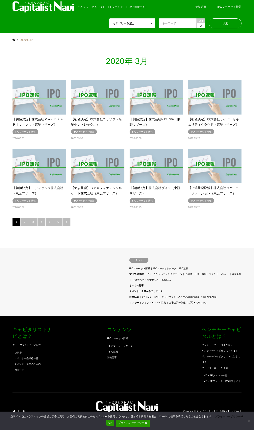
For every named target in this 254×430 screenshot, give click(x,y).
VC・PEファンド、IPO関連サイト (222, 381)
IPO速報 (183, 268)
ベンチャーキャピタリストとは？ (220, 350)
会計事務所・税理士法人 (145, 279)
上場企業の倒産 (177, 302)
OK (110, 422)
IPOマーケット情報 (229, 6)
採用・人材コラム (198, 302)
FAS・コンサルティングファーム (164, 274)
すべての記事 (136, 285)
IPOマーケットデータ (164, 268)
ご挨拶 (18, 352)
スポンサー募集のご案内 (27, 364)
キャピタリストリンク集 (215, 368)
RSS (24, 411)
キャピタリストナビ (208, 411)
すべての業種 (136, 274)
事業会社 (236, 274)
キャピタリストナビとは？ (27, 345)
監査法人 (166, 279)
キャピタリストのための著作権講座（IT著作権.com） (190, 297)
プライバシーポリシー (229, 416)
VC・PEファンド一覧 (215, 375)
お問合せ (19, 370)
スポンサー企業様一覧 (26, 358)
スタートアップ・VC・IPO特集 (149, 302)
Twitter (14, 411)
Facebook (18, 411)
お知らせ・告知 (150, 297)
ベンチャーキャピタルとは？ (217, 345)
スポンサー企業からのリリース (146, 291)
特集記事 (200, 6)
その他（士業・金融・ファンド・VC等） (207, 274)
